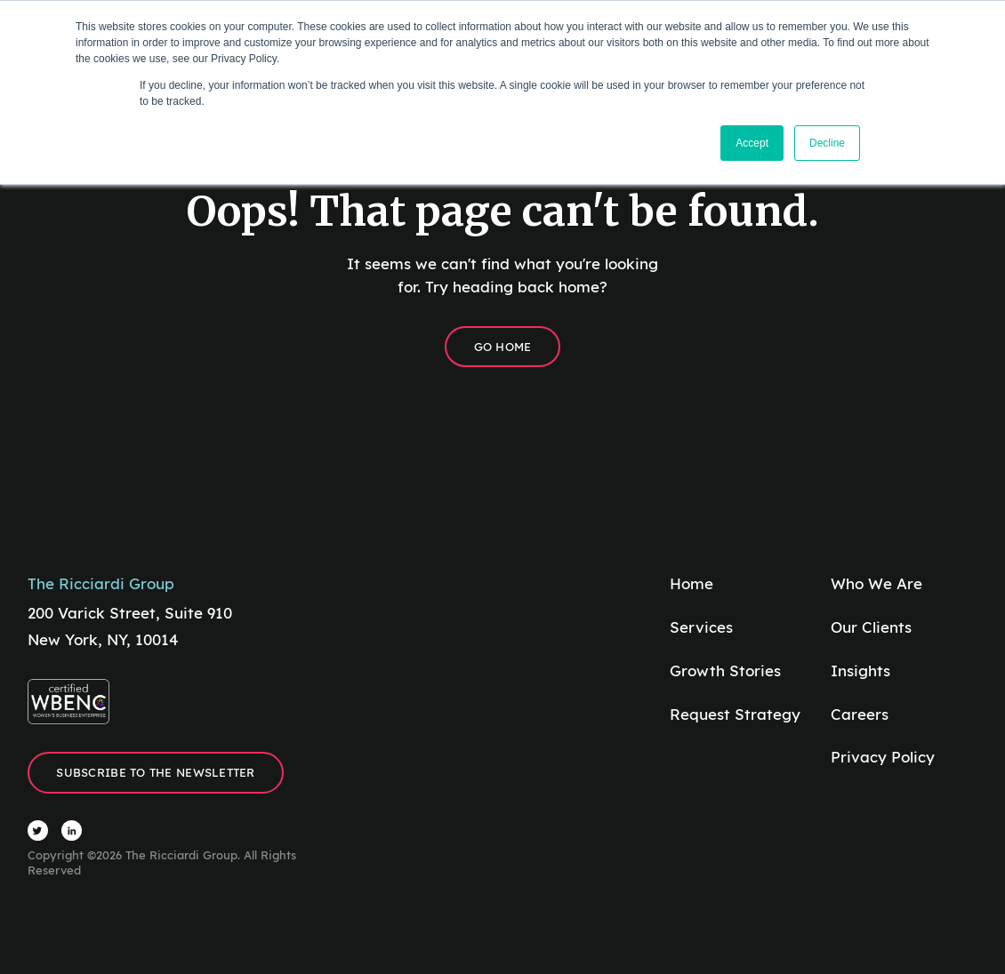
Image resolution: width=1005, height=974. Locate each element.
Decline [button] (827, 143)
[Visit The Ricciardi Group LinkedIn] (71, 830)
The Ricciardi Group (101, 583)
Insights (860, 670)
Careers (859, 714)
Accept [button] (752, 143)
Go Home (503, 346)
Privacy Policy (883, 756)
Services (701, 627)
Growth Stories (725, 670)
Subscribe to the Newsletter (155, 772)
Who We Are (876, 583)
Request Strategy (735, 714)
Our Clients (871, 627)
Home (691, 583)
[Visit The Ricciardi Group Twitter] (38, 830)
